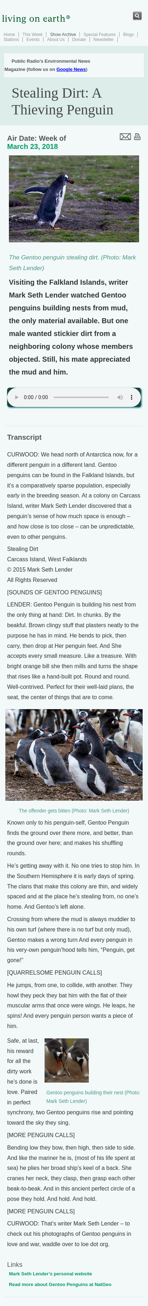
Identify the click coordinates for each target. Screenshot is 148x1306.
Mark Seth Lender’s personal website (50, 1273)
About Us (56, 39)
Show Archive (63, 34)
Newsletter (103, 39)
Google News (71, 69)
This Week (32, 34)
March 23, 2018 (32, 146)
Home (9, 34)
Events (33, 39)
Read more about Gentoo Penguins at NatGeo (60, 1284)
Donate (79, 39)
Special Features (99, 34)
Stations (11, 39)
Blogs (128, 34)
